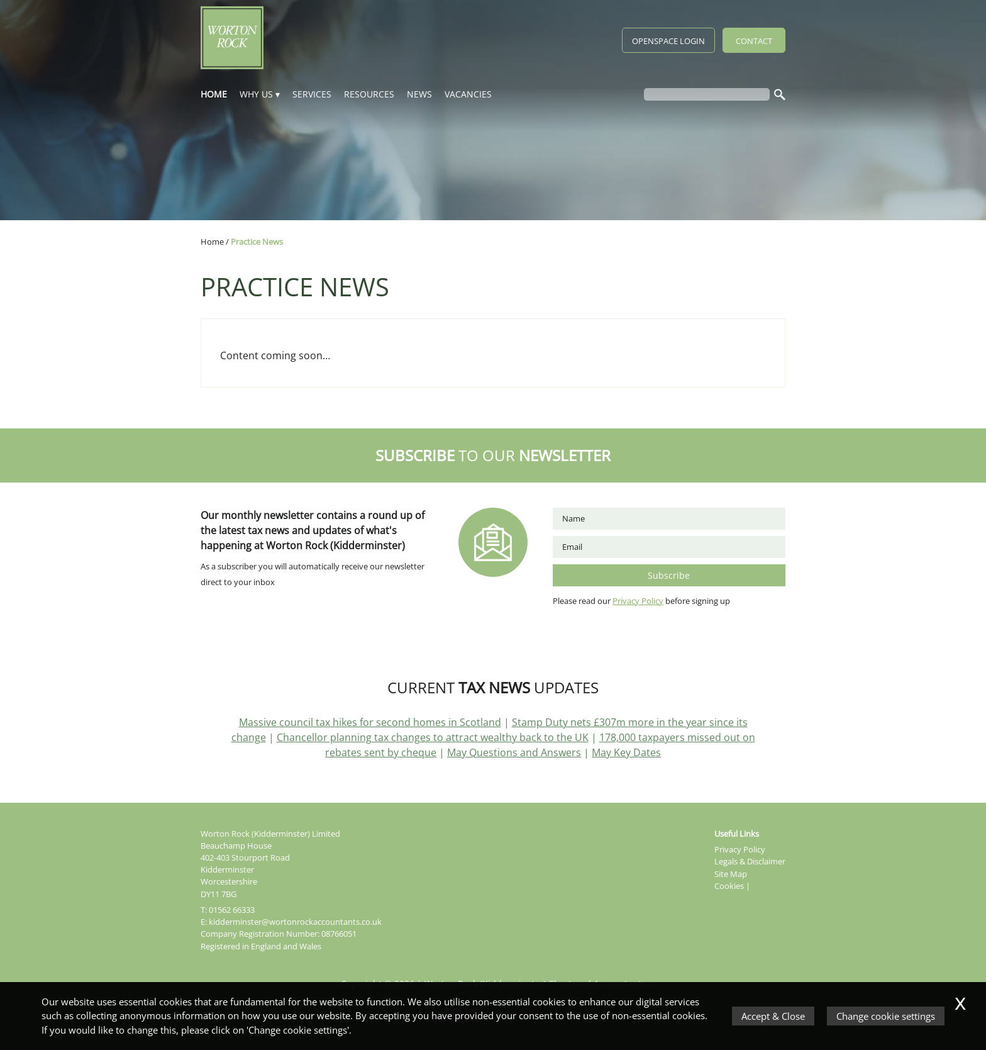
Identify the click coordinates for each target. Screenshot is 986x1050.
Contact (754, 41)
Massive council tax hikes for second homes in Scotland (370, 722)
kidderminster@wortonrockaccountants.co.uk (295, 921)
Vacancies (468, 94)
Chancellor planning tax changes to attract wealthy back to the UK (433, 737)
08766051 (339, 933)
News (419, 94)
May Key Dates (626, 752)
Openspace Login (668, 41)
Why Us (256, 94)
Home (214, 94)
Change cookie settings (885, 1016)
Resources (369, 94)
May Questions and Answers (514, 752)
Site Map (730, 874)
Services (311, 94)
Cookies (729, 885)
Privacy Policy (637, 600)
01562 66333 (232, 909)
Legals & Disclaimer (749, 861)
